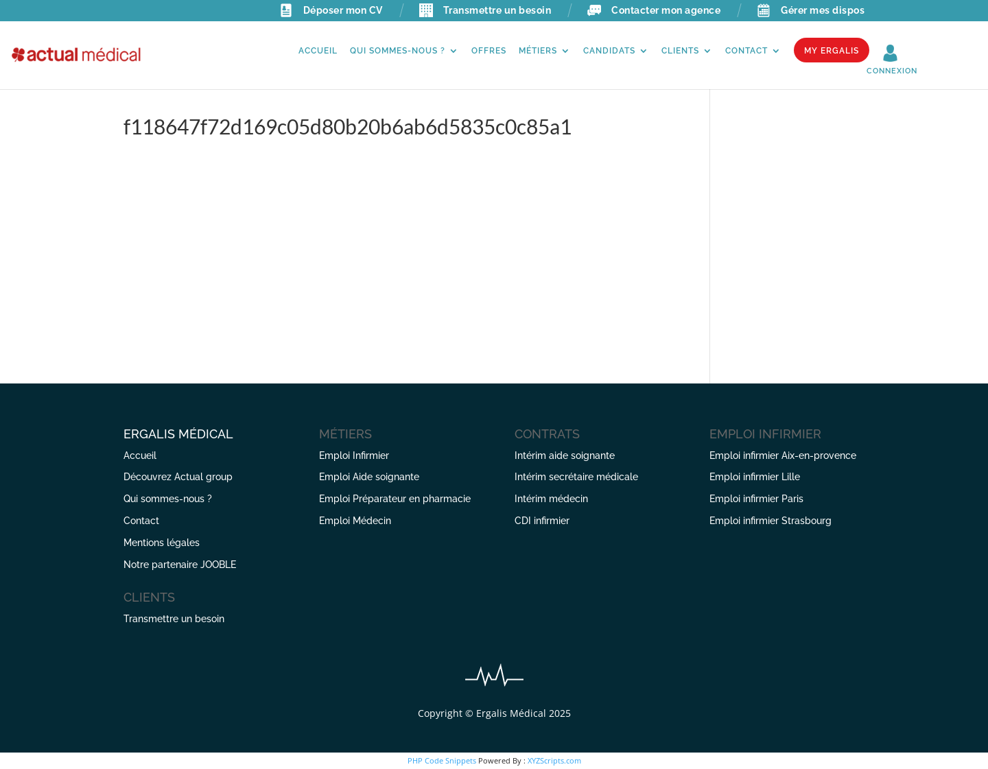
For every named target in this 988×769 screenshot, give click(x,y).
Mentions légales (162, 542)
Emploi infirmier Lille (754, 476)
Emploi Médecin (355, 520)
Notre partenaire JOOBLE (180, 564)
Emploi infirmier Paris (756, 498)
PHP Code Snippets (442, 760)
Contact (746, 51)
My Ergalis (831, 51)
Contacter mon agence (653, 10)
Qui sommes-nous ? (397, 51)
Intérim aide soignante (565, 455)
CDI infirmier (542, 520)
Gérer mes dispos (810, 10)
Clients (680, 51)
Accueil (318, 51)
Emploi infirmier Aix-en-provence (782, 455)
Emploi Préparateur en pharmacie (395, 498)
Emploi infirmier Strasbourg (770, 520)
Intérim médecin (551, 498)
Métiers (538, 51)
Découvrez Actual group (178, 476)
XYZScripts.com (554, 760)
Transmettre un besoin (485, 10)
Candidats (609, 51)
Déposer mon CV (331, 10)
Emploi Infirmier (354, 455)
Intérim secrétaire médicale (576, 476)
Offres (488, 51)
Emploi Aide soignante (369, 476)
